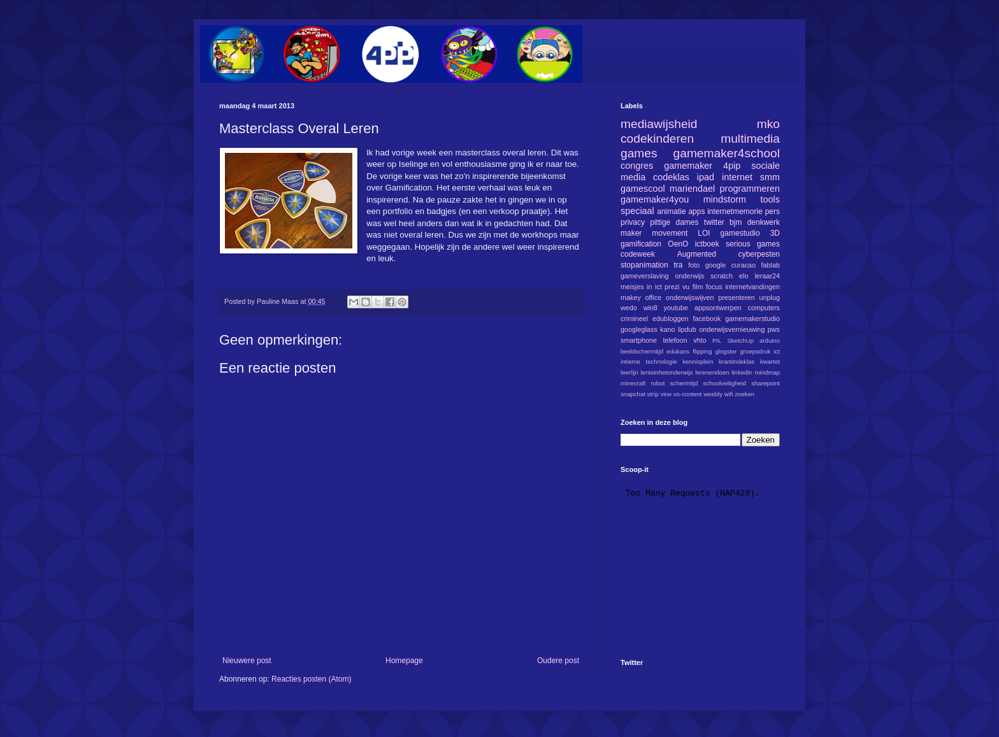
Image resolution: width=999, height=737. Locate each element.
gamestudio (740, 233)
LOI (704, 233)
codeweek (638, 254)
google (715, 265)
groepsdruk (755, 351)
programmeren (750, 188)
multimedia (750, 138)
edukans (677, 351)
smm (770, 177)
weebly (712, 393)
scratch (721, 276)
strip (653, 393)
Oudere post (558, 660)
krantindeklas (737, 361)
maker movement (654, 233)
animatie (671, 211)
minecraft (633, 383)
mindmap (767, 372)
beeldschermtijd (642, 351)
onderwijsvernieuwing (732, 329)
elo (743, 276)
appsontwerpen (718, 307)
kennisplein (697, 361)
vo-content (687, 393)
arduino (769, 340)
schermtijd (684, 383)
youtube (676, 307)
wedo (629, 307)
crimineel (634, 318)
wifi (728, 393)
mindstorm (724, 199)
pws (774, 329)
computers (764, 307)
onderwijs (690, 276)
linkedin (741, 372)
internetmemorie (735, 211)
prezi (672, 286)
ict (776, 351)
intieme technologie (649, 361)
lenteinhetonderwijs (666, 372)
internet (737, 177)
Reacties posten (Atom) (311, 679)
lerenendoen (712, 372)
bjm (735, 222)
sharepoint (765, 383)
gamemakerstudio (752, 318)
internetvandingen (752, 286)
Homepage (404, 660)
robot (658, 383)
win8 (650, 307)
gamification (641, 244)
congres (637, 166)
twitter (714, 222)
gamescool (643, 188)
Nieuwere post (246, 660)
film (698, 286)
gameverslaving (645, 276)
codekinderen (657, 138)
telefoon (675, 340)
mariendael (692, 188)
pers (772, 211)
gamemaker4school (726, 153)
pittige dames (674, 222)
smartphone (639, 340)
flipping (702, 351)
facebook (707, 318)
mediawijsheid (659, 124)
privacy (633, 222)
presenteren (736, 297)
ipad (705, 177)
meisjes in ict (641, 286)
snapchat (633, 393)
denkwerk (763, 222)
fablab (770, 265)
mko (768, 124)
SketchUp (740, 340)
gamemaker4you (655, 199)
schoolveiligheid (724, 383)
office (653, 297)
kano (667, 329)
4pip (731, 166)
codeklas (671, 177)
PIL (716, 340)
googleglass (639, 329)
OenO (678, 244)
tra (678, 265)
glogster (726, 351)
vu (685, 286)
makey (631, 297)
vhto (699, 340)
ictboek (707, 244)
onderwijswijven (690, 297)
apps (696, 211)
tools (770, 199)
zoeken (744, 393)
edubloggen (670, 318)
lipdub (687, 329)
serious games (753, 244)
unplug (769, 297)
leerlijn (629, 372)
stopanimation (644, 265)
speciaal (637, 211)
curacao (743, 265)
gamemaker (688, 166)
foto (694, 265)
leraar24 (767, 276)
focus (714, 286)
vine (666, 393)
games (639, 153)
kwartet (770, 361)
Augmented (696, 254)
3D (775, 233)
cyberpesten (759, 254)
